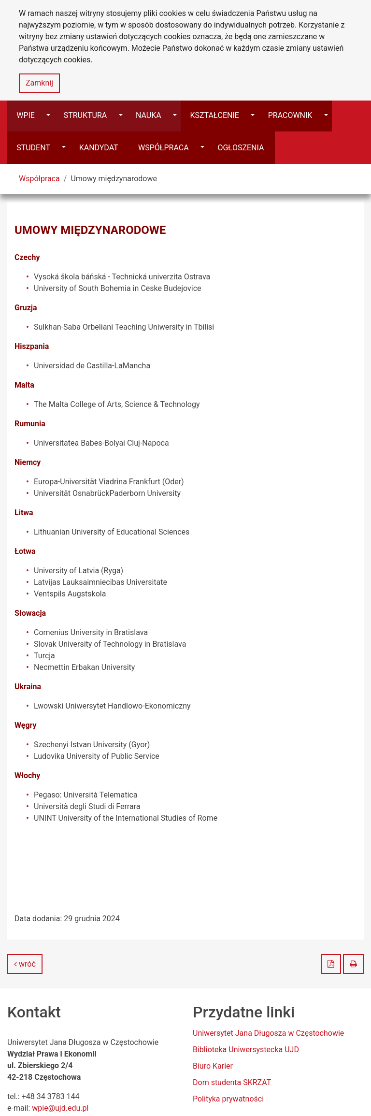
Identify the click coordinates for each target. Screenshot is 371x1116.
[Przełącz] (266, 116)
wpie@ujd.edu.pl (60, 1076)
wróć (25, 932)
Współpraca (39, 146)
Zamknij (39, 82)
